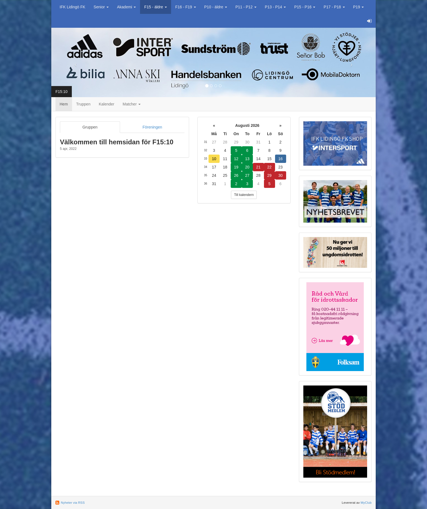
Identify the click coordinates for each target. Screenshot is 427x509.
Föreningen (152, 127)
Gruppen (89, 127)
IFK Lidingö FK (72, 7)
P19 (358, 7)
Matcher (131, 104)
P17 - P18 (334, 7)
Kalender (106, 104)
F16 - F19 (185, 7)
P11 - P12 (245, 7)
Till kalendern (244, 195)
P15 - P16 (304, 7)
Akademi (126, 7)
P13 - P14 (275, 7)
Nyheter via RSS (73, 502)
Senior (101, 7)
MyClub (366, 502)
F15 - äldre (155, 7)
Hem (64, 104)
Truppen (83, 104)
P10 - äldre (215, 7)
